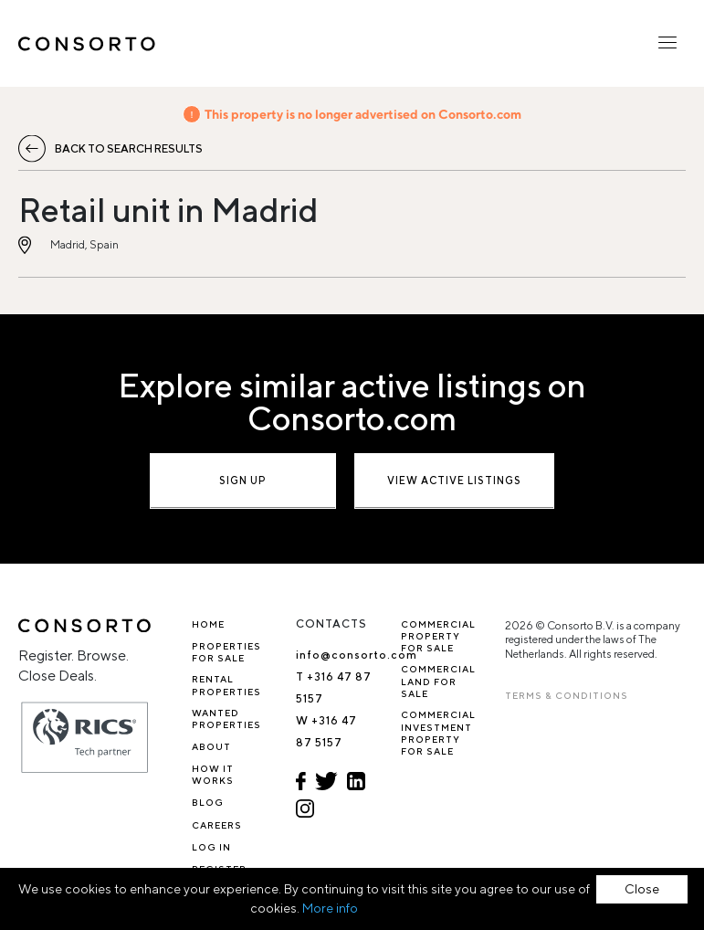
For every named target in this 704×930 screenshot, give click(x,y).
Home (208, 623)
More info (330, 908)
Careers (217, 824)
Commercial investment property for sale (438, 732)
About (211, 746)
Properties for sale (226, 651)
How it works (213, 774)
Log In (211, 846)
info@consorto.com (356, 654)
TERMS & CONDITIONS (566, 695)
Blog (208, 802)
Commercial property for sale (438, 636)
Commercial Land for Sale (438, 681)
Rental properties (226, 684)
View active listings (454, 480)
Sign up (243, 480)
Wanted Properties (226, 718)
